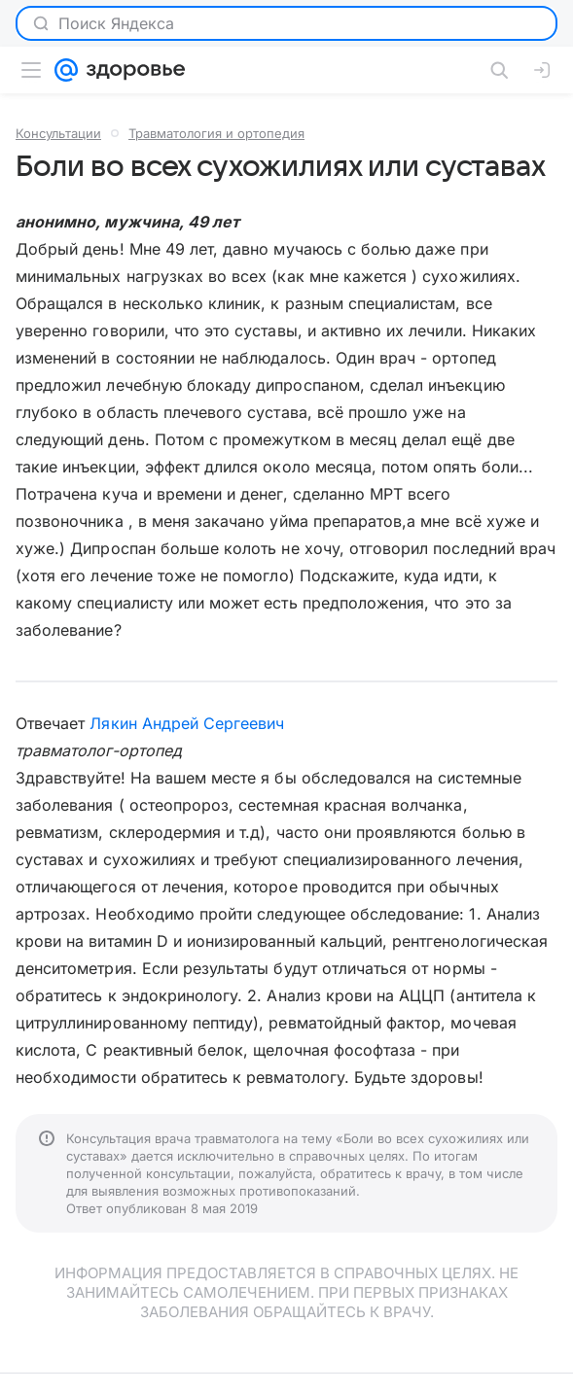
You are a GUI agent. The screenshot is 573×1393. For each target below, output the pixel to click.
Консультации (58, 133)
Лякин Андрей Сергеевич (187, 723)
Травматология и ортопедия (216, 133)
